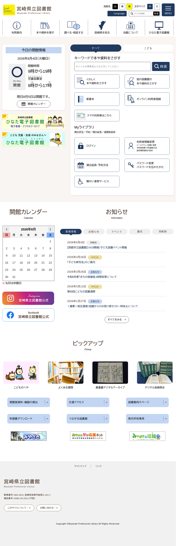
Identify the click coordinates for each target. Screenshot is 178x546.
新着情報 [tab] (71, 231)
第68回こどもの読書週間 (81, 291)
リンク (99, 466)
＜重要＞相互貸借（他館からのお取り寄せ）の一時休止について (102, 306)
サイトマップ (80, 466)
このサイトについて (17, 508)
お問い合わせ (47, 508)
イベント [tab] (116, 231)
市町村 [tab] (163, 231)
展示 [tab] (140, 231)
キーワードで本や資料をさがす (97, 58)
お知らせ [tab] (93, 231)
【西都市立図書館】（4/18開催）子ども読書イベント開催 (97, 247)
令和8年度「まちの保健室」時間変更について (92, 276)
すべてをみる (115, 319)
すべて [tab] (96, 48)
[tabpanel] (122, 124)
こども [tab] (148, 48)
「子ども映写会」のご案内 (81, 262)
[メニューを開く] (168, 9)
